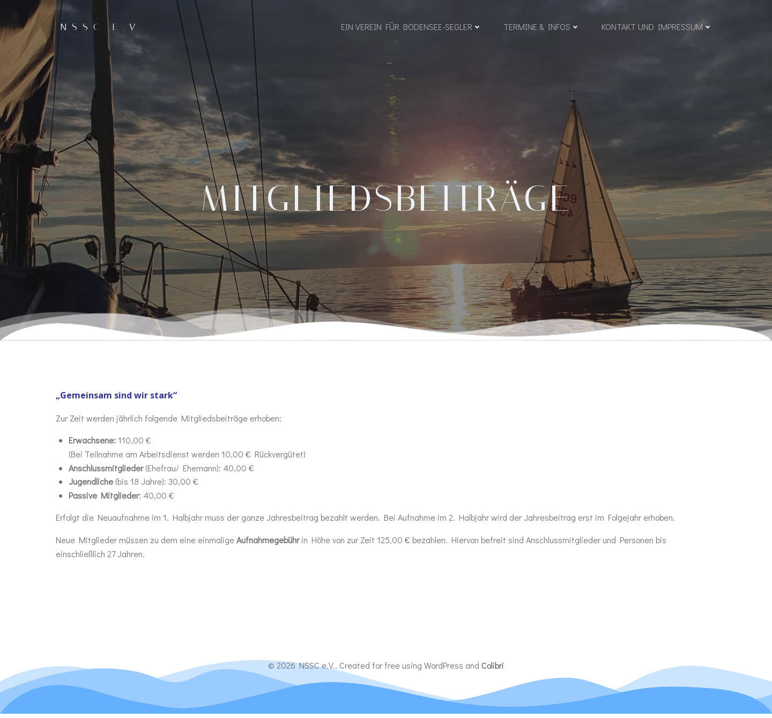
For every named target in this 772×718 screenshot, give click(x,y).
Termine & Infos (541, 28)
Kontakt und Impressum (656, 28)
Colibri (492, 670)
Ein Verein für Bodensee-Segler (410, 28)
